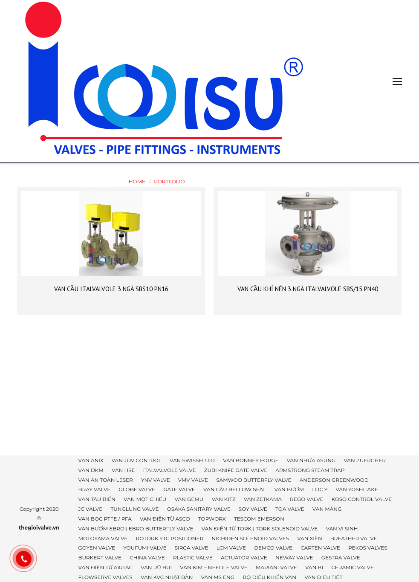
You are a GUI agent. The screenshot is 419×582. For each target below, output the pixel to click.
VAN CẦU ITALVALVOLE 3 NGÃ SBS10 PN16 (111, 289)
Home (137, 181)
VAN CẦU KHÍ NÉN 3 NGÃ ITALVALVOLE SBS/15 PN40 (307, 289)
